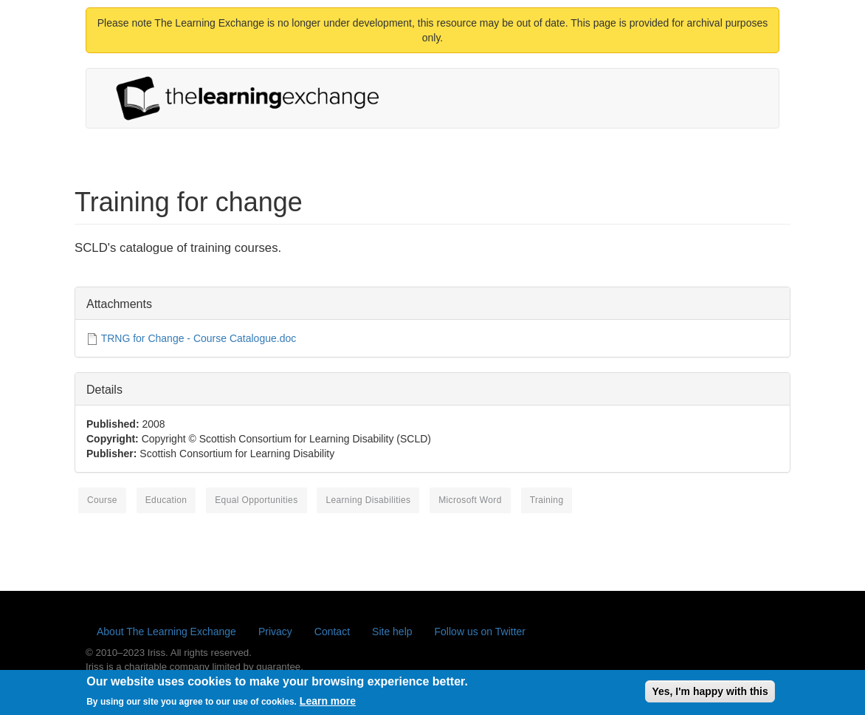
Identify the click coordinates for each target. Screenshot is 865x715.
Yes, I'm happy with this (710, 694)
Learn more (328, 705)
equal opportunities (256, 500)
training (547, 500)
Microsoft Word (470, 500)
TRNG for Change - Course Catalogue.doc (199, 338)
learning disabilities (367, 500)
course (102, 500)
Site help (392, 631)
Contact (332, 631)
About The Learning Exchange (166, 631)
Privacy (275, 631)
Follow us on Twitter (480, 631)
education (166, 500)
